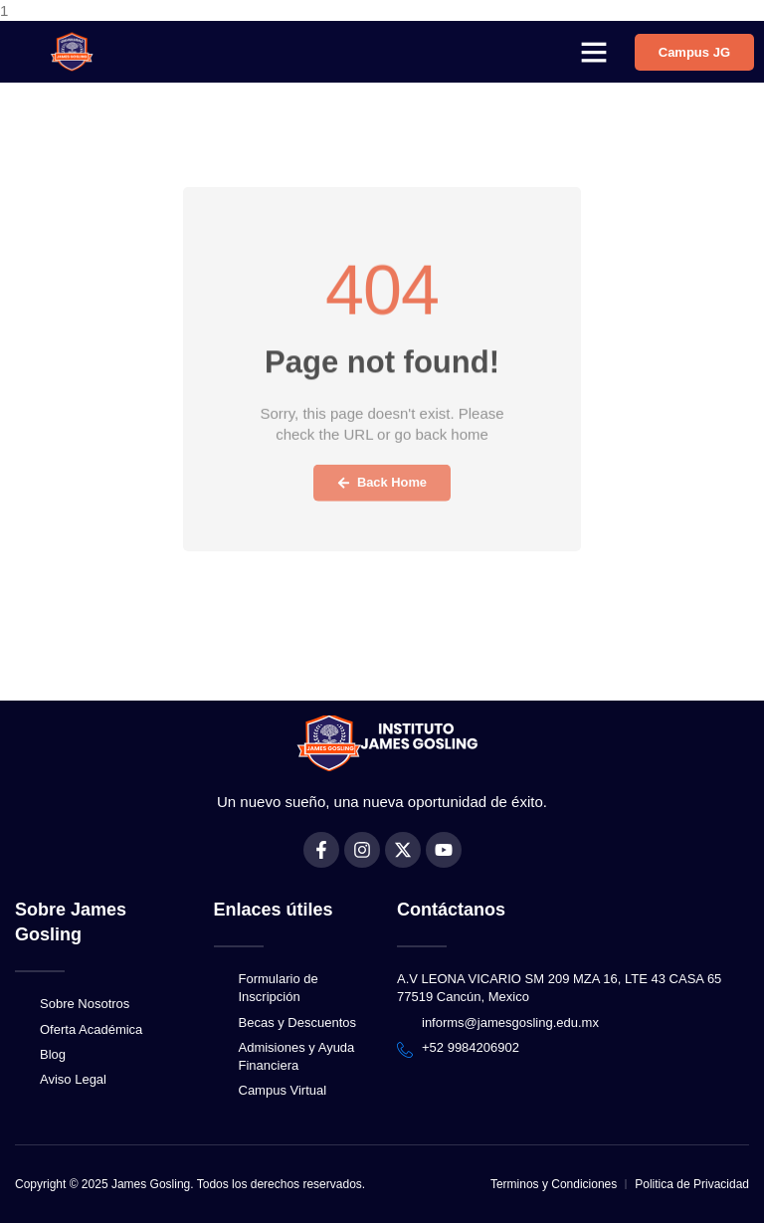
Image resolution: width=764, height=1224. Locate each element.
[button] (594, 52)
